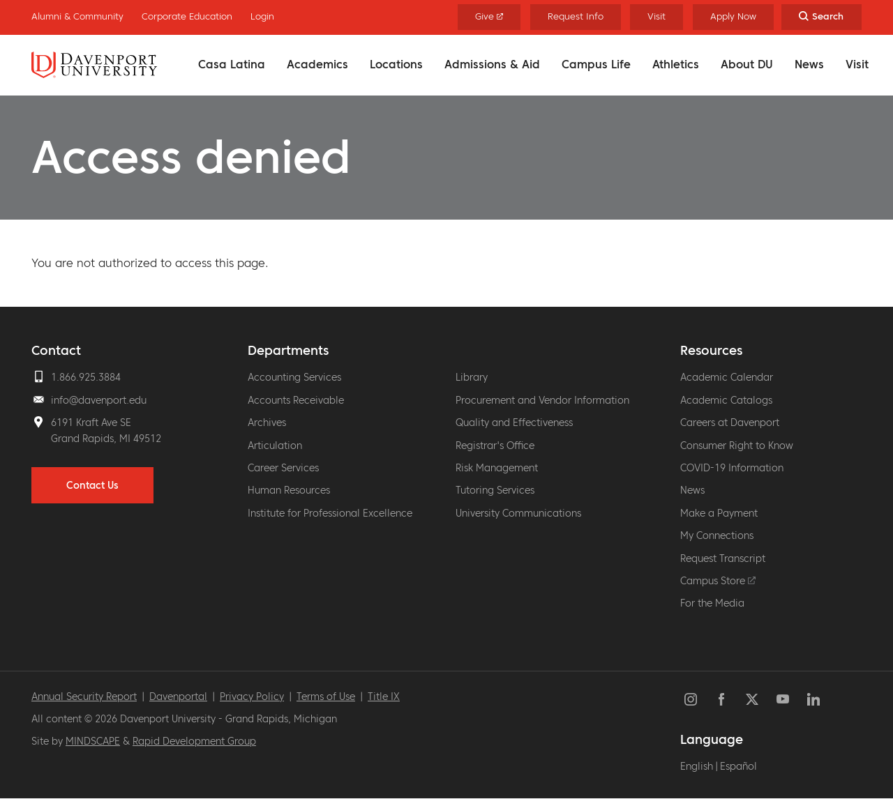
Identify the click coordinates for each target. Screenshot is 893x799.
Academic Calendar (726, 377)
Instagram (690, 699)
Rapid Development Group (194, 741)
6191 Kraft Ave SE (91, 422)
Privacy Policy (252, 696)
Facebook (721, 699)
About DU (747, 64)
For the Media (712, 603)
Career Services (283, 468)
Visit (857, 64)
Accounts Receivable (296, 400)
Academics (317, 64)
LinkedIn (813, 699)
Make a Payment (719, 513)
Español (738, 766)
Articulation (275, 445)
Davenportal (178, 696)
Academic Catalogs (726, 400)
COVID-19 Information (731, 468)
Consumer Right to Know (736, 445)
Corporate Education (187, 16)
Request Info (575, 16)
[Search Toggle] (821, 17)
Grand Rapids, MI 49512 (106, 438)
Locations (396, 64)
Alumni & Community (77, 16)
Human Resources (289, 490)
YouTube (782, 699)
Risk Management (497, 468)
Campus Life (596, 64)
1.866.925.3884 (86, 377)
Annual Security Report (84, 696)
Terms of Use (326, 696)
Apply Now (733, 16)
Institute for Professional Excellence (330, 513)
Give (489, 16)
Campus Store (718, 580)
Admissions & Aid (492, 64)
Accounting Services (294, 377)
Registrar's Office (495, 445)
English (696, 766)
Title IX (384, 696)
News (809, 64)
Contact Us (92, 485)
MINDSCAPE (93, 741)
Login (262, 16)
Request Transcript (722, 558)
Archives (267, 422)
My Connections (716, 535)
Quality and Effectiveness (514, 422)
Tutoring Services (495, 490)
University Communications (518, 513)
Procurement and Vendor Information (542, 400)
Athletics (675, 64)
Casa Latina (231, 64)
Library (472, 377)
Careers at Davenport (729, 422)
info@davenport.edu (99, 400)
